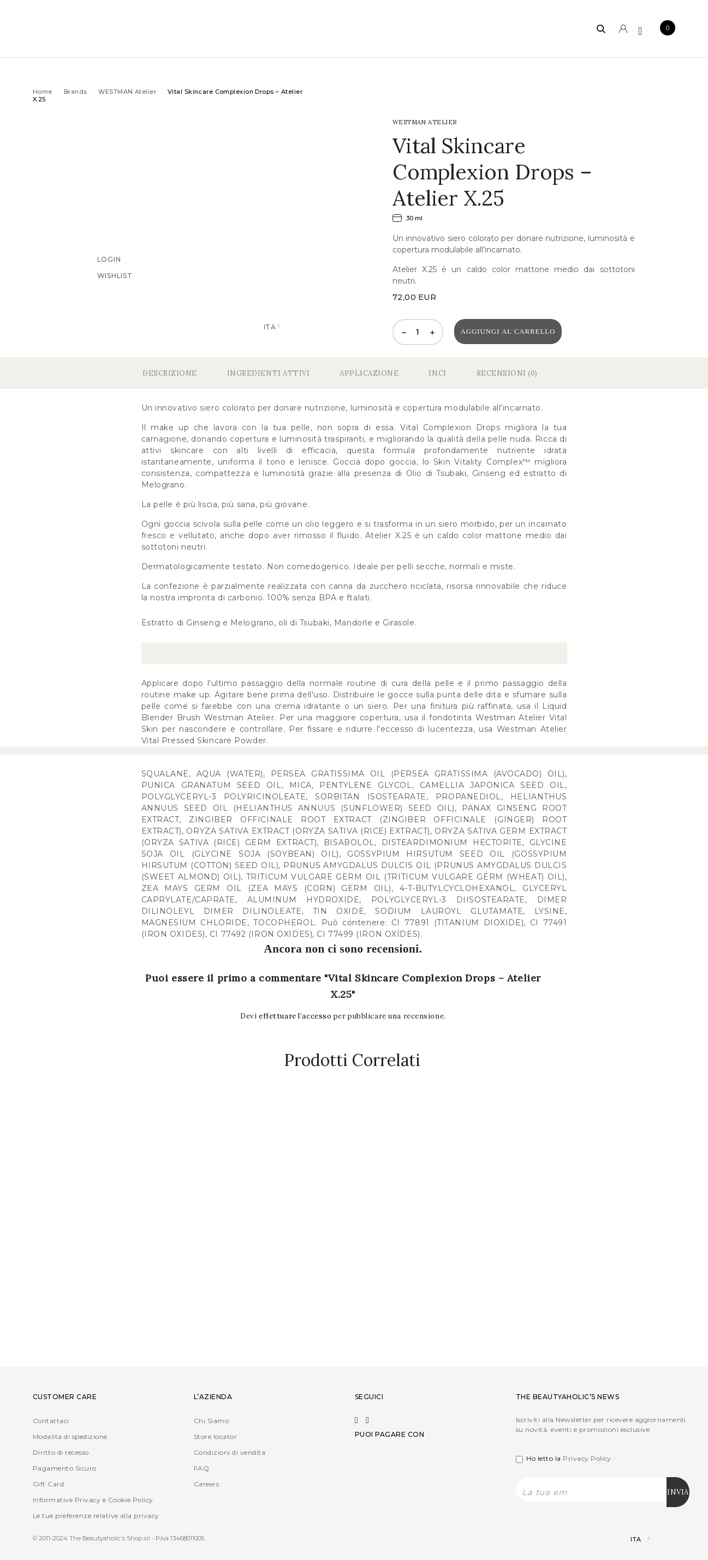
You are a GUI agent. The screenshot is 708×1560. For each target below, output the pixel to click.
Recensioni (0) (507, 373)
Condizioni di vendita (229, 1452)
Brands (75, 91)
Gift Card (48, 1484)
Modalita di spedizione (70, 1436)
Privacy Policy (587, 1458)
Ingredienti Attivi (268, 373)
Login (109, 259)
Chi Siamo (211, 1421)
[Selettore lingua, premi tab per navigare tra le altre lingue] (630, 1539)
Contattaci (51, 1421)
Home (42, 91)
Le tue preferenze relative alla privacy (96, 1515)
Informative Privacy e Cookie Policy (93, 1500)
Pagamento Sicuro (65, 1468)
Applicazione (369, 373)
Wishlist (115, 276)
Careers (206, 1484)
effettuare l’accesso (296, 1016)
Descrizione (169, 373)
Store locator (215, 1436)
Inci (437, 373)
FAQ (201, 1468)
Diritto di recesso (61, 1452)
